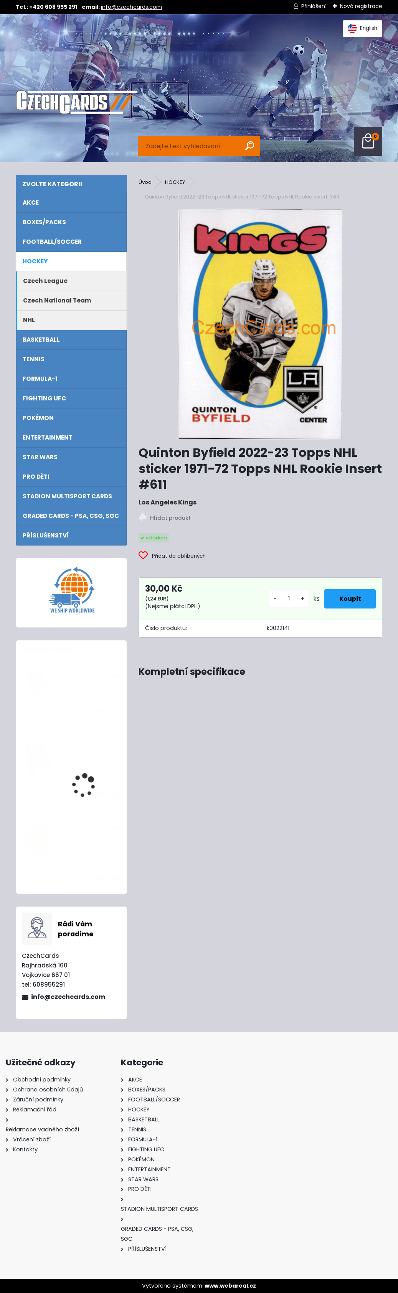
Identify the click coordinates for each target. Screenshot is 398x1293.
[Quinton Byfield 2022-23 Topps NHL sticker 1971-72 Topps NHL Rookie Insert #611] (260, 324)
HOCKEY (175, 182)
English (362, 28)
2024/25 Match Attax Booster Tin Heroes (90, 748)
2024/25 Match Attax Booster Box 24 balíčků (90, 835)
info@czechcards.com (131, 7)
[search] (249, 145)
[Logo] (77, 102)
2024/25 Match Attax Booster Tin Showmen (90, 679)
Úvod (145, 182)
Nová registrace (361, 6)
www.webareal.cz (230, 1286)
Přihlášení (314, 6)
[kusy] (287, 598)
